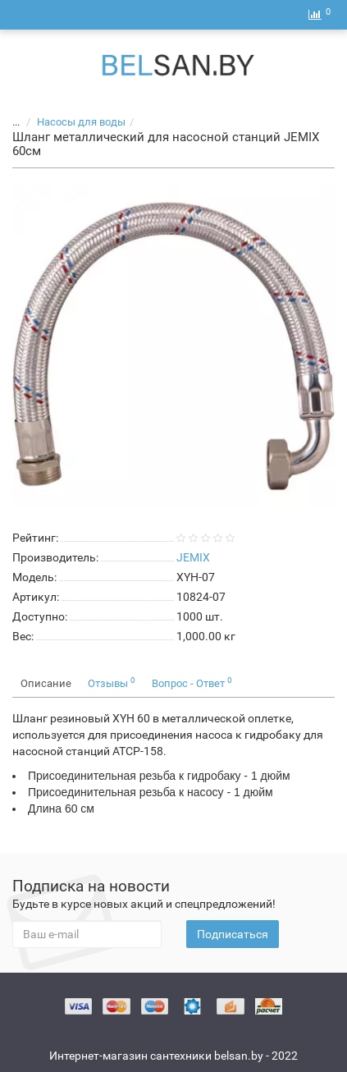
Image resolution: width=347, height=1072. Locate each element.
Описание (46, 683)
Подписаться (232, 934)
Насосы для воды (71, 122)
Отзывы (111, 682)
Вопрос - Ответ (192, 682)
